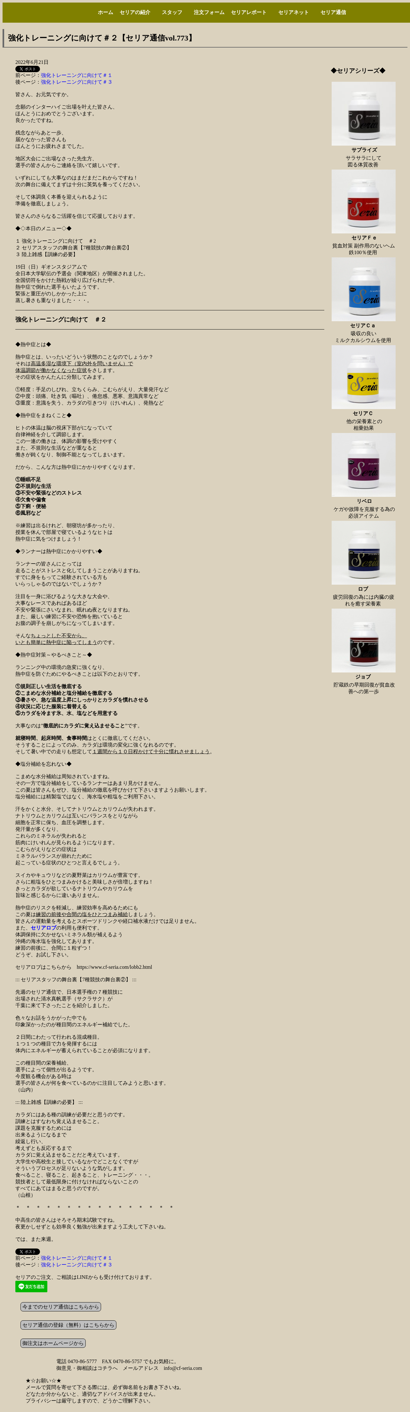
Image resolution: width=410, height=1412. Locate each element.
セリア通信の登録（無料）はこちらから (68, 1325)
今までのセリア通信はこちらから (60, 1307)
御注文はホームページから (53, 1343)
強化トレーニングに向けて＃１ (77, 75)
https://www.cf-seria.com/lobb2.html (114, 967)
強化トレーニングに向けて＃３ (77, 82)
